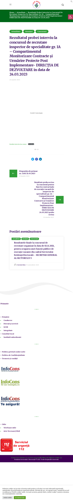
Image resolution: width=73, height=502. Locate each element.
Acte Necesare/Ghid (12, 431)
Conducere (8, 320)
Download (31, 144)
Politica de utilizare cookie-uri (51, 458)
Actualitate (21, 12)
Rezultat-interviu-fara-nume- (18, 144)
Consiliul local (8, 334)
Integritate (8, 330)
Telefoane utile (10, 428)
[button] (70, 16)
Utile (4, 424)
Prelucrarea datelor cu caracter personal (25, 458)
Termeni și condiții (10, 359)
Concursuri (42, 31)
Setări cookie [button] (8, 497)
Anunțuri (29, 31)
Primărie (5, 317)
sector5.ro (21, 265)
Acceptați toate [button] (20, 497)
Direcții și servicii (11, 324)
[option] (36, 253)
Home (11, 12)
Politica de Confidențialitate (13, 355)
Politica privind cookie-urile (13, 352)
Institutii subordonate (12, 337)
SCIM (6, 327)
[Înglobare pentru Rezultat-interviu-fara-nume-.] (36, 113)
